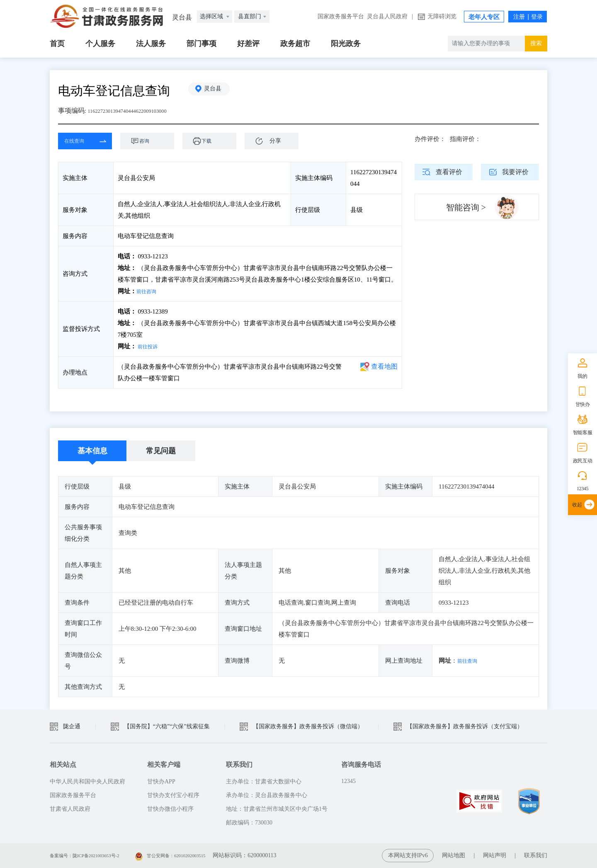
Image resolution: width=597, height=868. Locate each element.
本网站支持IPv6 (408, 855)
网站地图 (453, 855)
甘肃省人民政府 (70, 809)
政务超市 (295, 43)
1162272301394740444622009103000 (138, 110)
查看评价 (449, 171)
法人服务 (151, 43)
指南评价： (465, 139)
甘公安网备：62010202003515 (199, 855)
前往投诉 (150, 346)
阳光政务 (346, 43)
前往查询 (469, 660)
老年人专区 (484, 17)
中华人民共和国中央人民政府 (87, 781)
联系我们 (535, 855)
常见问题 (161, 451)
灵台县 (217, 91)
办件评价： (430, 139)
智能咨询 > (466, 207)
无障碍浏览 (441, 16)
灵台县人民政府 (387, 16)
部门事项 (201, 43)
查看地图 (384, 366)
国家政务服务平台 (341, 16)
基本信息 (92, 451)
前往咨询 (148, 291)
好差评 (248, 43)
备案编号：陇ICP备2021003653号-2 (94, 855)
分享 (275, 141)
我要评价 (515, 171)
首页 (57, 43)
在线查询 (78, 141)
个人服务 (100, 43)
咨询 (151, 141)
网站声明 (494, 855)
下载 (213, 141)
